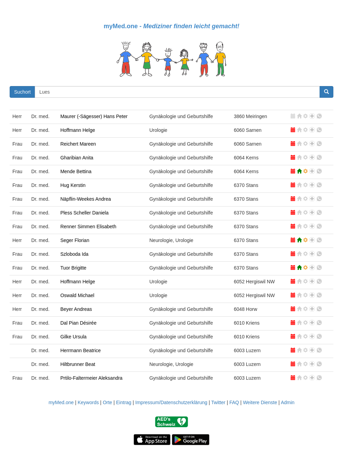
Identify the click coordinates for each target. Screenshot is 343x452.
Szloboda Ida (74, 254)
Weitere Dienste (260, 402)
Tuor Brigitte (73, 268)
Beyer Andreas (76, 309)
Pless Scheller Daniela (84, 213)
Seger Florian (74, 240)
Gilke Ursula (73, 336)
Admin (287, 402)
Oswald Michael (77, 295)
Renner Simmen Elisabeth (88, 226)
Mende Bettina (75, 171)
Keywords (87, 402)
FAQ (234, 402)
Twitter (218, 402)
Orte (107, 402)
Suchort (22, 92)
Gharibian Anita (76, 157)
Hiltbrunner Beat (77, 364)
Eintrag (123, 402)
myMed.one (61, 402)
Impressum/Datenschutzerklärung (171, 402)
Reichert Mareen (78, 144)
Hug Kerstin (72, 185)
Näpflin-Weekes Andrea (85, 199)
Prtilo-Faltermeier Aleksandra (91, 378)
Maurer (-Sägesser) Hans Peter (93, 116)
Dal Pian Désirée (78, 323)
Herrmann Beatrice (80, 350)
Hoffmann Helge (77, 130)
